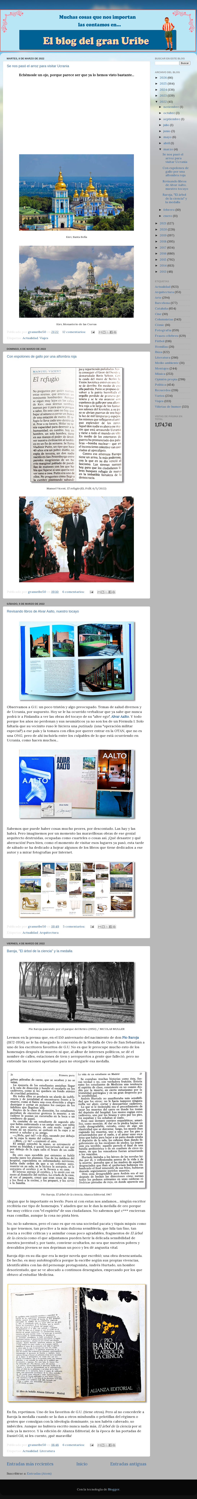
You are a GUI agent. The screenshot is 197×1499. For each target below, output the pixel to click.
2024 (164, 89)
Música (160, 374)
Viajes (44, 338)
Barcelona (162, 303)
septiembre (172, 119)
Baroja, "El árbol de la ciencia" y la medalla (39, 951)
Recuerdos (163, 390)
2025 (164, 83)
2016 (163, 253)
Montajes (162, 368)
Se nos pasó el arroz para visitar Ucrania (38, 66)
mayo (167, 137)
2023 (164, 95)
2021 (163, 223)
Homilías (161, 346)
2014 (163, 265)
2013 (163, 271)
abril (167, 143)
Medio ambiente (167, 363)
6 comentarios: (73, 592)
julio (166, 125)
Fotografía (163, 330)
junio (167, 131)
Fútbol (159, 341)
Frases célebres (166, 336)
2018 (163, 241)
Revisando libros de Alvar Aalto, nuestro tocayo (43, 611)
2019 (163, 235)
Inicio (81, 1464)
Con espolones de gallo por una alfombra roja (42, 356)
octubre (169, 113)
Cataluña (161, 308)
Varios (159, 396)
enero (168, 216)
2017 (163, 247)
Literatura (47, 1451)
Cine (158, 314)
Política (160, 384)
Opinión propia (166, 379)
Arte (158, 297)
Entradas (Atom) (39, 1473)
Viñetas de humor (168, 406)
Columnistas (164, 319)
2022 (164, 101)
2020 (164, 229)
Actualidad (30, 338)
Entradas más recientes (30, 1464)
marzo (168, 149)
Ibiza (158, 352)
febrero (169, 210)
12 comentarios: (74, 332)
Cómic (159, 325)
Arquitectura (49, 932)
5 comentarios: (74, 926)
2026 (164, 77)
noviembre (171, 107)
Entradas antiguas (128, 1464)
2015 (163, 259)
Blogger (113, 1489)
